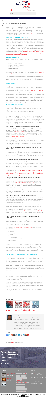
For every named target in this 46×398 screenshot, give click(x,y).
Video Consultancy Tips (25, 18)
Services (32, 18)
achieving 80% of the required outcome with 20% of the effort (30, 210)
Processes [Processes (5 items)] (26, 382)
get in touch (16, 290)
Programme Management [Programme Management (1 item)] (20, 386)
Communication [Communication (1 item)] (19, 373)
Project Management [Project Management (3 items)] (20, 389)
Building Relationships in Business (16, 23)
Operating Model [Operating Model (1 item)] (19, 380)
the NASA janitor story (19, 131)
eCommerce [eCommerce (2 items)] (23, 375)
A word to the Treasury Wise (11, 374)
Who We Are (10, 18)
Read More (27, 396)
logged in (13, 342)
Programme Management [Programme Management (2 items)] (20, 384)
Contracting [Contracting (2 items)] (25, 373)
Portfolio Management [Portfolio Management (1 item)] (20, 382)
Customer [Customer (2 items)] (18, 375)
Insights (24, 182)
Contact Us (9, 20)
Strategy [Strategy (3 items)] (24, 391)
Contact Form (38, 379)
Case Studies (39, 18)
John (32, 33)
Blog (4, 20)
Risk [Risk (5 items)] (25, 389)
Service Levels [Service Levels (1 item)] (19, 391)
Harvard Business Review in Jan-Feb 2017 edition (22, 227)
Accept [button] (23, 396)
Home (5, 18)
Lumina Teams (31, 182)
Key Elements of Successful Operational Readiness (11, 383)
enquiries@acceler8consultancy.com (19, 10)
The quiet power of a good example (10, 379)
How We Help (16, 18)
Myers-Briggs (19, 182)
